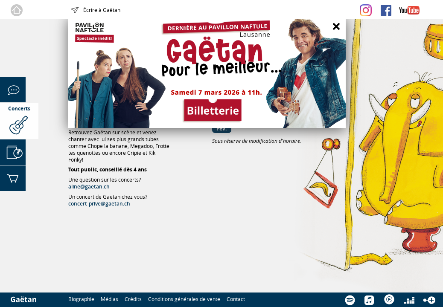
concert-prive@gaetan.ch (99, 203)
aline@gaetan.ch (89, 186)
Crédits (133, 298)
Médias (109, 298)
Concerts (19, 108)
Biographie (81, 298)
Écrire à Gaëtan (101, 9)
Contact (236, 298)
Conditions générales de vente (184, 298)
